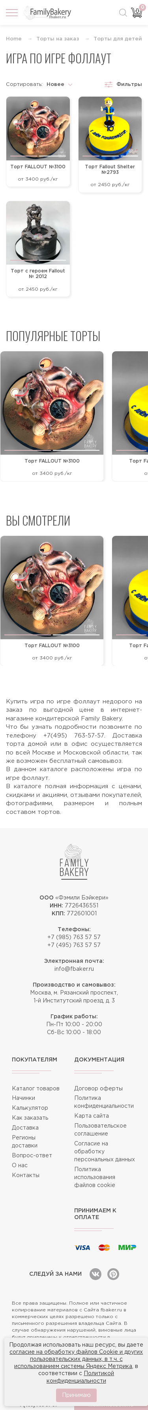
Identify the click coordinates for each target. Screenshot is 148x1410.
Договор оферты (98, 1088)
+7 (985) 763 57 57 (74, 937)
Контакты (25, 1175)
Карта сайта (91, 1116)
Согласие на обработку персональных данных (104, 1151)
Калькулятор (30, 1108)
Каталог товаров (36, 1088)
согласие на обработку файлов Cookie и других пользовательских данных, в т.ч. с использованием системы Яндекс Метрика (76, 1359)
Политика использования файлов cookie (94, 1177)
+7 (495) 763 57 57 (74, 945)
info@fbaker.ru (74, 969)
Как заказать (30, 1118)
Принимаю (76, 1395)
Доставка (25, 1128)
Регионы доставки (24, 1142)
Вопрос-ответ (32, 1155)
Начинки (23, 1098)
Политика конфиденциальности (104, 1102)
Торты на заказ (57, 39)
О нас (20, 1165)
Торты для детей (118, 39)
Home (14, 39)
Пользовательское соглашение (100, 1130)
